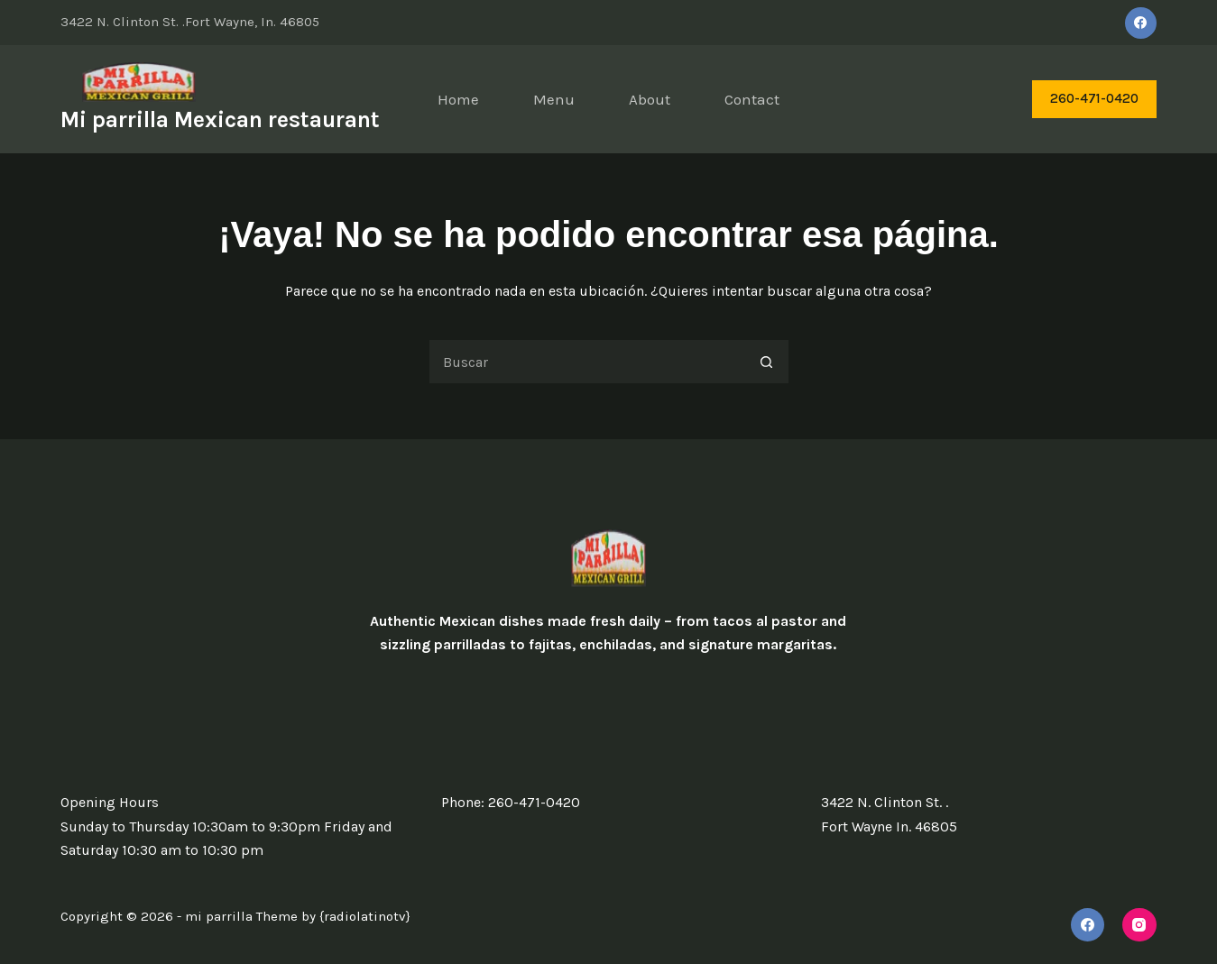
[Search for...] (586, 361)
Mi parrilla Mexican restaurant (220, 119)
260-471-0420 (1094, 98)
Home (458, 99)
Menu (554, 99)
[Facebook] (1141, 23)
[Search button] (766, 361)
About (649, 99)
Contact (751, 99)
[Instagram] (1139, 925)
